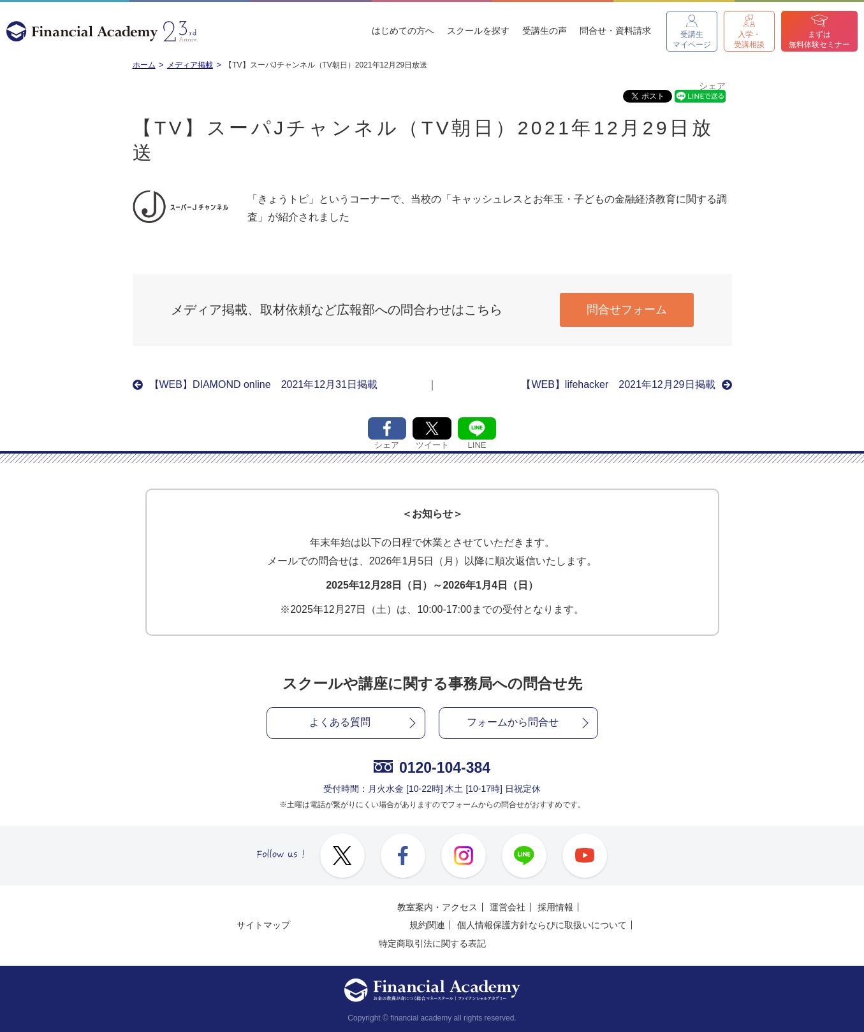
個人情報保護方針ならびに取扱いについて (542, 925)
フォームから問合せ (513, 722)
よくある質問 (339, 722)
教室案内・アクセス (437, 907)
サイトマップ (263, 925)
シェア (712, 86)
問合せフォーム (627, 309)
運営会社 (507, 907)
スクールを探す (478, 30)
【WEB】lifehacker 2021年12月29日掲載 (618, 384)
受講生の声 (544, 30)
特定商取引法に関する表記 (432, 943)
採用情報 (555, 907)
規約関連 (427, 925)
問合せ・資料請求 (615, 30)
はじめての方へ (403, 30)
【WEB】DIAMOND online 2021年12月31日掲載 (263, 384)
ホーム (144, 65)
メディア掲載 (190, 65)
